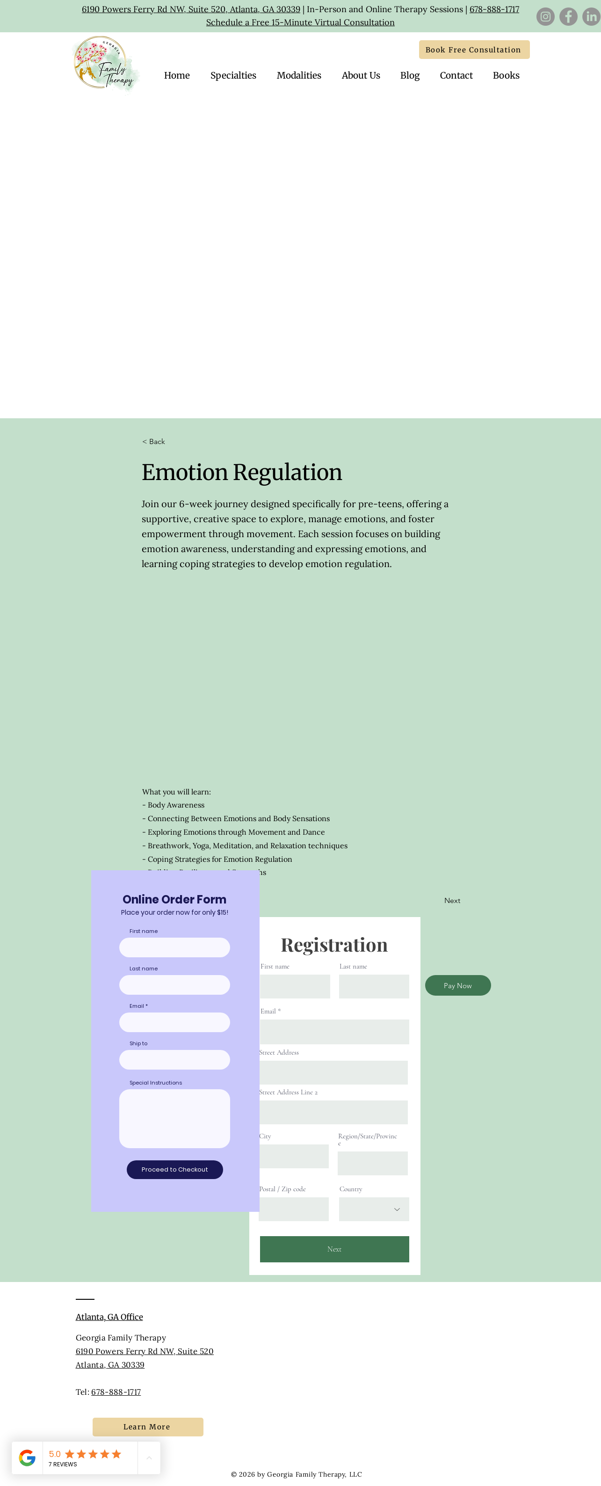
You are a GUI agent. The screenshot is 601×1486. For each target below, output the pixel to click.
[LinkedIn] (591, 16)
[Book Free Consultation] (474, 49)
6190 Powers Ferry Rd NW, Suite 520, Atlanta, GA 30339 (191, 9)
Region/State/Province (367, 1140)
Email (268, 1011)
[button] (456, 75)
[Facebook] (568, 16)
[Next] (436, 900)
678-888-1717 (494, 9)
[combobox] (174, 1060)
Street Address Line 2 (288, 1092)
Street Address (279, 1052)
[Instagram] (545, 16)
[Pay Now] (458, 985)
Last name (353, 966)
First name (275, 966)
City (265, 1136)
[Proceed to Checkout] (175, 1169)
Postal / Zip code (282, 1189)
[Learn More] (148, 1427)
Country (351, 1189)
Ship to (138, 1043)
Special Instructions (156, 1082)
